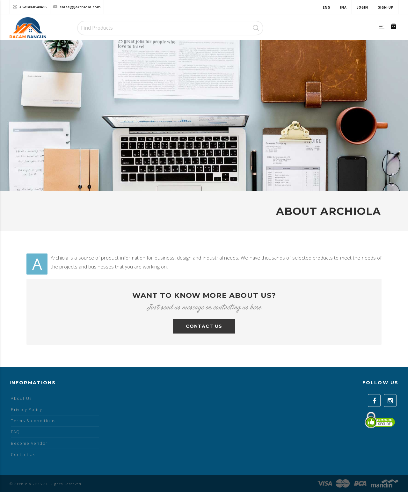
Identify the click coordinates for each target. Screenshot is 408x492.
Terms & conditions (33, 420)
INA (343, 7)
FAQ (15, 432)
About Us (21, 398)
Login (362, 7)
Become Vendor (29, 443)
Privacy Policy (26, 409)
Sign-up (385, 7)
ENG (326, 7)
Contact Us (23, 454)
